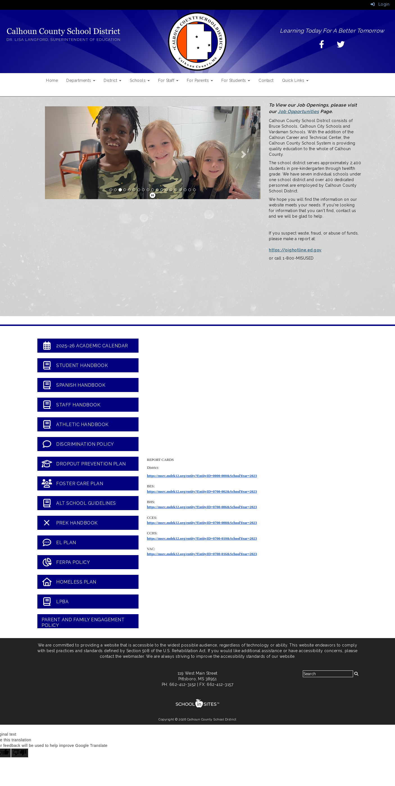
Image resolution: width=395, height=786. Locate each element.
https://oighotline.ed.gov (295, 250)
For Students (235, 80)
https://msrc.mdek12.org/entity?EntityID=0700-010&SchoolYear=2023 (202, 538)
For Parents (200, 80)
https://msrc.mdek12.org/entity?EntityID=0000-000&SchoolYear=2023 (202, 476)
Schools (140, 80)
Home (52, 80)
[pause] (153, 195)
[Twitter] (341, 46)
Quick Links (295, 80)
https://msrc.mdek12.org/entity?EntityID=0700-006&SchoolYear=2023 (202, 507)
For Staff (168, 80)
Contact (266, 80)
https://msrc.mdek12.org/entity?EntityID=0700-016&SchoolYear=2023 (202, 554)
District (112, 80)
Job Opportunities (298, 111)
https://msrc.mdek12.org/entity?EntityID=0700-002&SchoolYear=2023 (202, 491)
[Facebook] (322, 46)
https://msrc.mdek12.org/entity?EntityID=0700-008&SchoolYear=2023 (202, 523)
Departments (80, 80)
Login (380, 4)
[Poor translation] (19, 753)
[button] (61, 152)
